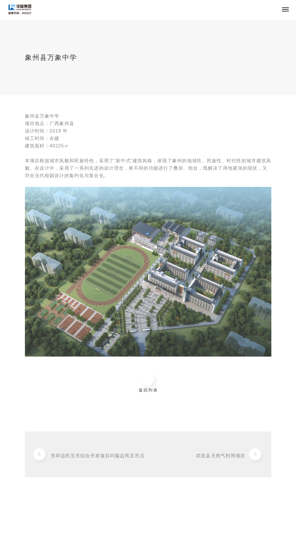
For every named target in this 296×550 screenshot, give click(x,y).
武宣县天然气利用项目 (221, 456)
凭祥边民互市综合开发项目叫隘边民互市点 (98, 456)
